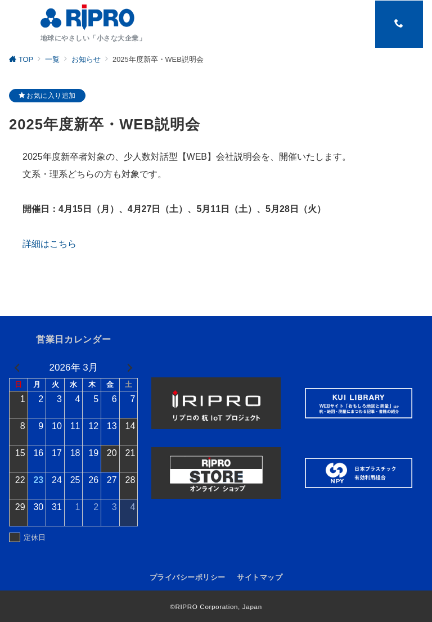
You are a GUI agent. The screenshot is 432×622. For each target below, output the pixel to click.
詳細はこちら (49, 244)
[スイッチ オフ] (399, 24)
